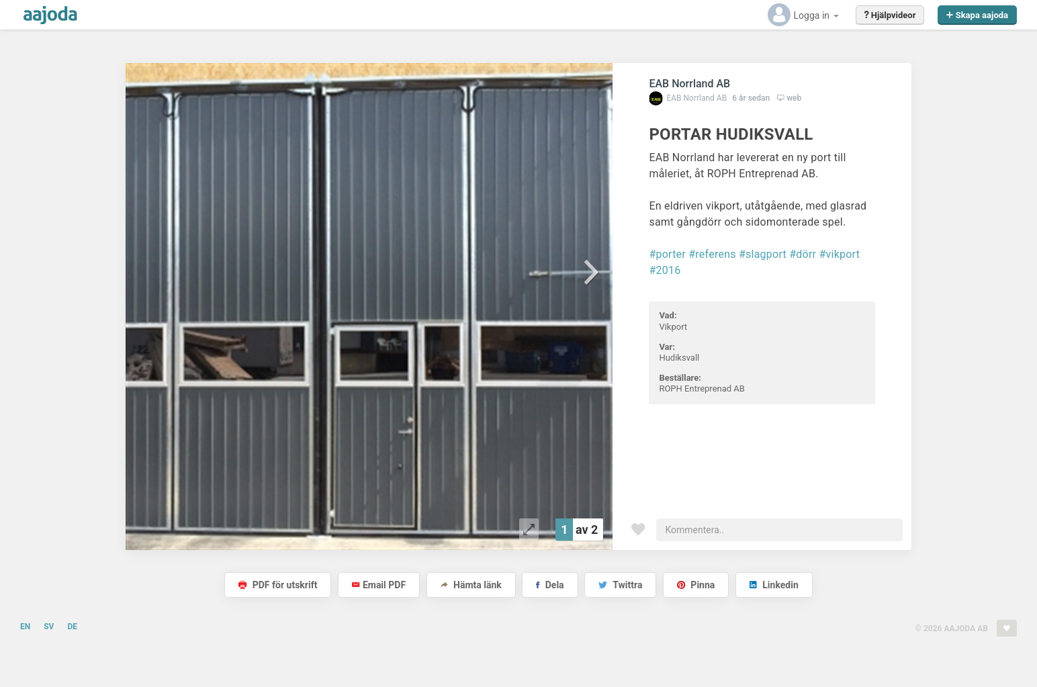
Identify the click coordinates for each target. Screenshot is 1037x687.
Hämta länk (471, 585)
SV (49, 626)
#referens (711, 254)
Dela (549, 585)
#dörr (802, 254)
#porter (667, 254)
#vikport (839, 254)
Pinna (696, 585)
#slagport (762, 254)
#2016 (664, 270)
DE (72, 626)
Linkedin (774, 585)
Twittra (620, 585)
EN (25, 626)
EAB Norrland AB (689, 83)
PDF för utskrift (277, 585)
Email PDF (379, 585)
